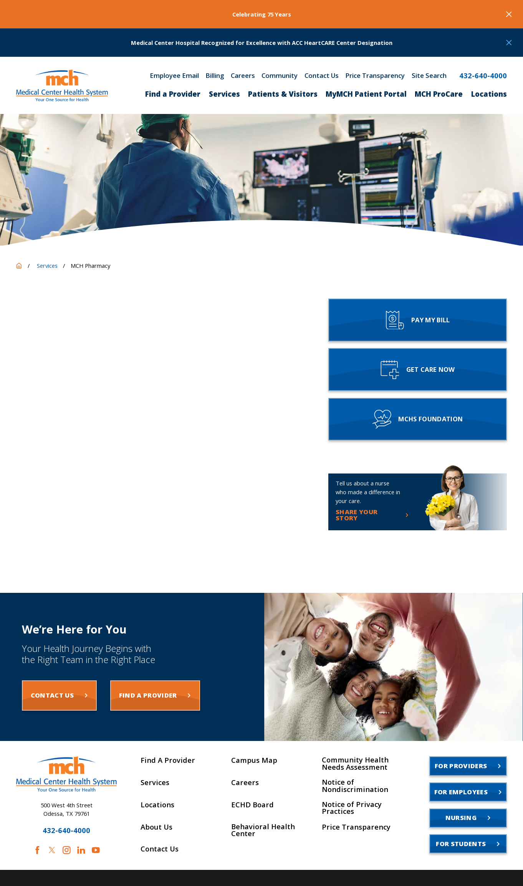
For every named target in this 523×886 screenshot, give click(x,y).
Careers (243, 76)
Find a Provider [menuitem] (172, 94)
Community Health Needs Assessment (355, 763)
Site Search (429, 76)
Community (280, 76)
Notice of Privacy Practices (352, 808)
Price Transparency (375, 76)
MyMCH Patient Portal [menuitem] (366, 94)
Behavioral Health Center (263, 830)
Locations (157, 804)
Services (155, 782)
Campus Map (254, 760)
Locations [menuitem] (489, 94)
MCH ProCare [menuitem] (439, 94)
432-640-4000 (483, 75)
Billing (214, 76)
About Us (156, 826)
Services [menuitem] (224, 94)
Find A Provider (168, 760)
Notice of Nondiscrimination (355, 786)
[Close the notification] (509, 14)
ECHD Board (252, 804)
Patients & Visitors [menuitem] (283, 94)
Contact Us (322, 76)
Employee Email (174, 76)
